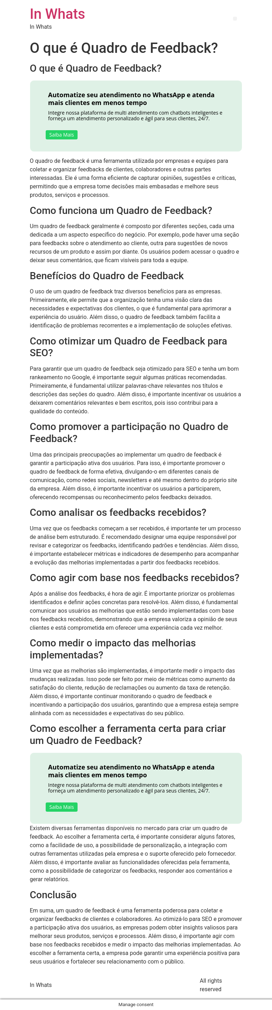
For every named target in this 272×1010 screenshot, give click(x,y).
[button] (235, 19)
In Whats (57, 14)
